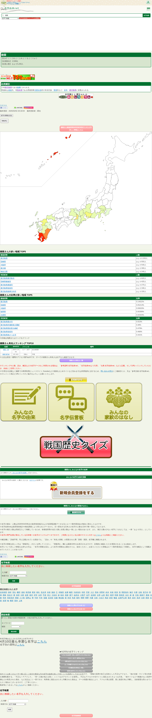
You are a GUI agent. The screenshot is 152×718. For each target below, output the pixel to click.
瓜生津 (43, 592)
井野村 (102, 592)
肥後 (17, 598)
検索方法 (5, 576)
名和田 (93, 595)
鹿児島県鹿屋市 (7, 285)
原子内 (145, 592)
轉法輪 (61, 598)
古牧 (140, 592)
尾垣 (33, 592)
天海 (137, 595)
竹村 (36, 598)
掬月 (131, 592)
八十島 (22, 598)
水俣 (39, 90)
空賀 (87, 592)
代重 (91, 598)
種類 (3, 626)
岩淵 (4, 601)
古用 (98, 595)
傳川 (107, 595)
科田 (18, 595)
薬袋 (53, 592)
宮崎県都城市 (6, 281)
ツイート (3, 105)
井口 (49, 595)
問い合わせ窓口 (107, 371)
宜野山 (28, 598)
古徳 (143, 598)
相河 (31, 595)
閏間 (82, 598)
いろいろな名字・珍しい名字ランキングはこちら (76, 655)
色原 (73, 598)
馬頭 (106, 598)
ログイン (32, 480)
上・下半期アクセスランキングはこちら (76, 664)
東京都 (3, 268)
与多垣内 (77, 592)
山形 (103, 595)
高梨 (66, 595)
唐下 (71, 595)
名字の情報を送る (6, 115)
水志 (127, 595)
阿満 (116, 595)
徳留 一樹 (6, 349)
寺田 (83, 592)
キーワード (6, 623)
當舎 (16, 601)
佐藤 (56, 598)
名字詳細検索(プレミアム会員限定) (30, 18)
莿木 (134, 598)
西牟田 (121, 595)
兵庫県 (3, 315)
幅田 (71, 592)
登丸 (14, 592)
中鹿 (135, 592)
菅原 (55, 90)
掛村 (9, 592)
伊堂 (35, 595)
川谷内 (54, 595)
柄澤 (112, 595)
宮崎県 (3, 262)
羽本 (4, 598)
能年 (78, 598)
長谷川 (9, 595)
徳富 (10, 90)
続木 (107, 592)
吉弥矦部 (3, 592)
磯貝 (18, 592)
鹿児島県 (8, 87)
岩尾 (26, 595)
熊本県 (19, 90)
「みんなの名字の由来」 (19, 473)
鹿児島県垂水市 (7, 322)
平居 (44, 595)
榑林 (4, 595)
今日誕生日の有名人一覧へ (76, 668)
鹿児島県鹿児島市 (7, 278)
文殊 (96, 598)
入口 (92, 592)
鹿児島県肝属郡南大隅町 (10, 325)
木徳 (48, 592)
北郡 (36, 90)
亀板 (115, 598)
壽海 (147, 595)
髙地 (96, 592)
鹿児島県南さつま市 (8, 335)
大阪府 (3, 265)
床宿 (111, 598)
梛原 (11, 601)
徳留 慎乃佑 (6, 354)
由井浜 (76, 595)
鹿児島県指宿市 (7, 288)
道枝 (23, 592)
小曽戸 (82, 595)
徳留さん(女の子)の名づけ (76, 609)
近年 (66, 90)
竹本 (41, 598)
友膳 (66, 592)
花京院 (50, 598)
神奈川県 (4, 271)
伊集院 (61, 592)
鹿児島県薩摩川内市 (8, 291)
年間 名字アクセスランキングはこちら (76, 661)
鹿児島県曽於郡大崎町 (9, 328)
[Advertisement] (65, 35)
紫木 (129, 598)
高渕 (138, 598)
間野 (87, 598)
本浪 (69, 598)
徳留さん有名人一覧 (76, 360)
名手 (88, 595)
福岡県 (3, 312)
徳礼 (38, 592)
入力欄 (4, 572)
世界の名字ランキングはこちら (76, 671)
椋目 (62, 595)
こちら (98, 535)
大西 (22, 595)
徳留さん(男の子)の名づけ (76, 605)
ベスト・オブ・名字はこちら (76, 658)
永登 (40, 595)
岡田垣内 (125, 592)
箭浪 (116, 592)
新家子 (142, 595)
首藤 (45, 598)
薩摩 (19, 87)
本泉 (112, 592)
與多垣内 (10, 598)
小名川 (101, 598)
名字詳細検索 (76, 586)
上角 (20, 601)
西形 (147, 598)
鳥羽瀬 (28, 592)
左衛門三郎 (122, 598)
